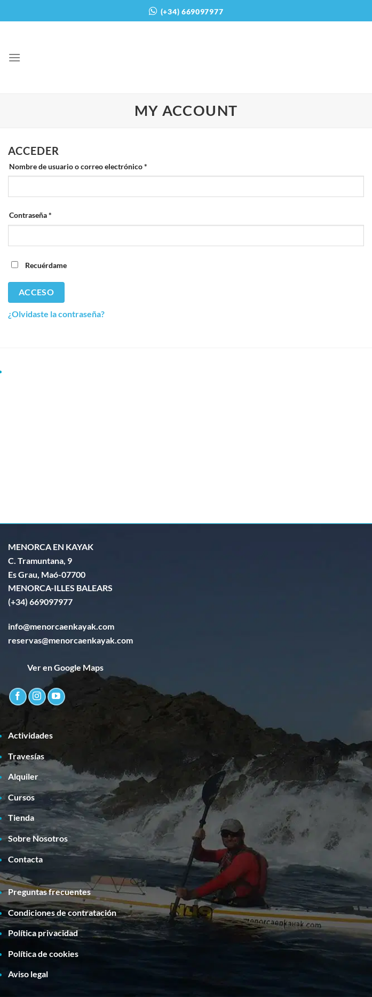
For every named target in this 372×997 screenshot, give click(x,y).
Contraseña (49, 215)
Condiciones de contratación (62, 912)
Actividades (30, 735)
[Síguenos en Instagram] (37, 696)
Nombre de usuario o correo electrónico (97, 166)
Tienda (21, 817)
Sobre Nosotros (38, 838)
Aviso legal (28, 974)
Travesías (26, 756)
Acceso (36, 292)
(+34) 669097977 (192, 11)
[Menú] (14, 57)
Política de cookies (43, 953)
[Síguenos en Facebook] (18, 696)
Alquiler (23, 776)
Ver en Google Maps (56, 667)
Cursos (21, 797)
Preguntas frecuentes (49, 891)
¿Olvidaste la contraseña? (56, 314)
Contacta (25, 859)
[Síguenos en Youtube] (56, 696)
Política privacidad (43, 933)
